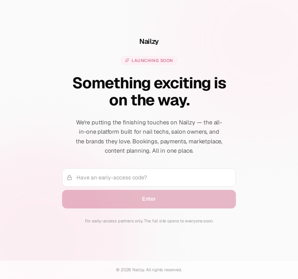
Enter (149, 198)
